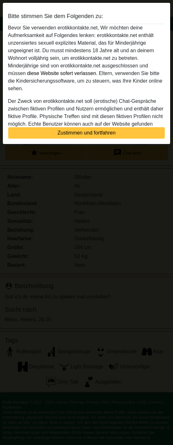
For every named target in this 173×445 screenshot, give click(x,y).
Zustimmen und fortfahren (86, 132)
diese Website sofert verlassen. (62, 73)
